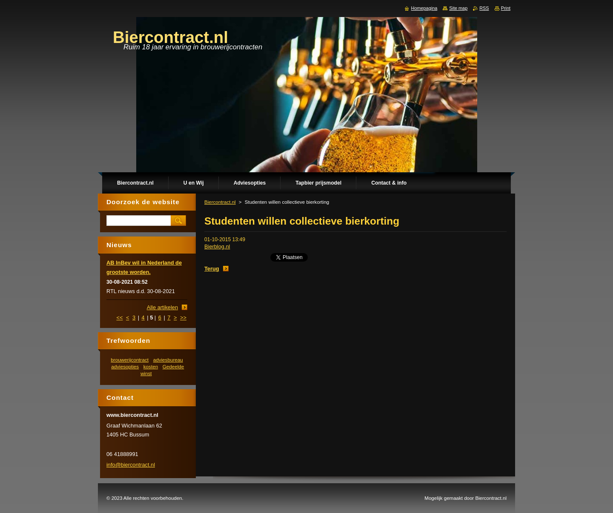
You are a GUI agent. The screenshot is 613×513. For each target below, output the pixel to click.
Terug (211, 268)
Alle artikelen (162, 307)
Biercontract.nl (220, 202)
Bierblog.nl (217, 246)
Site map (458, 8)
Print (505, 8)
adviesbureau (168, 359)
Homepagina (424, 8)
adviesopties (125, 366)
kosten (150, 366)
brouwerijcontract (130, 359)
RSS (484, 8)
